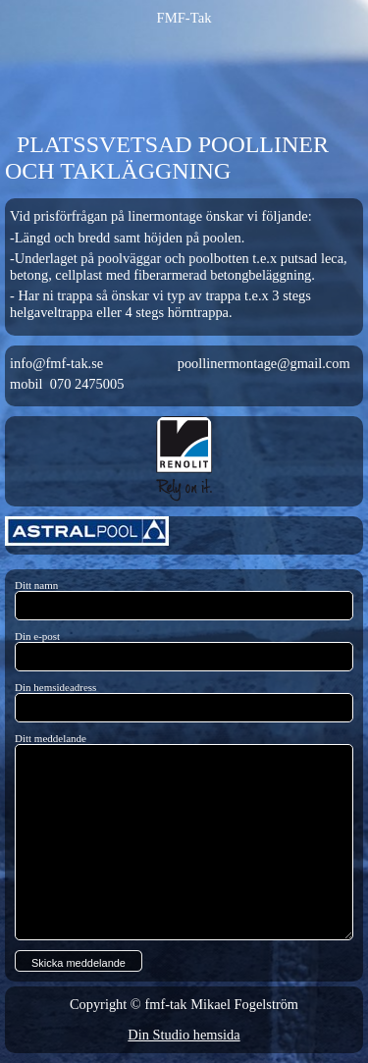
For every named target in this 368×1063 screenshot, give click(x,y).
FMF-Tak (184, 18)
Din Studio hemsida (183, 1034)
